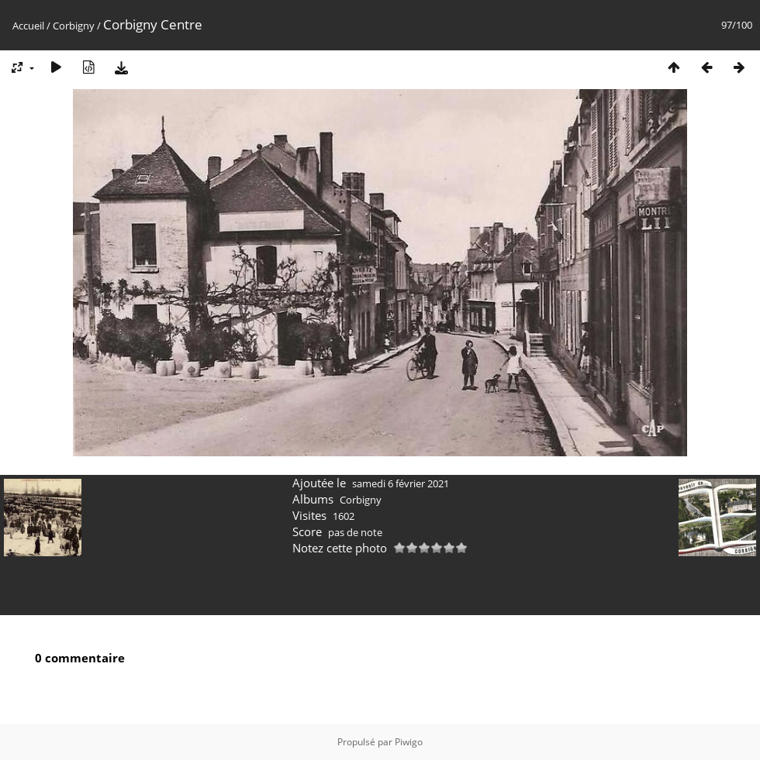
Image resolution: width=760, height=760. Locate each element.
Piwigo (409, 741)
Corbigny (74, 26)
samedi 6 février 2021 (400, 483)
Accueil (28, 26)
